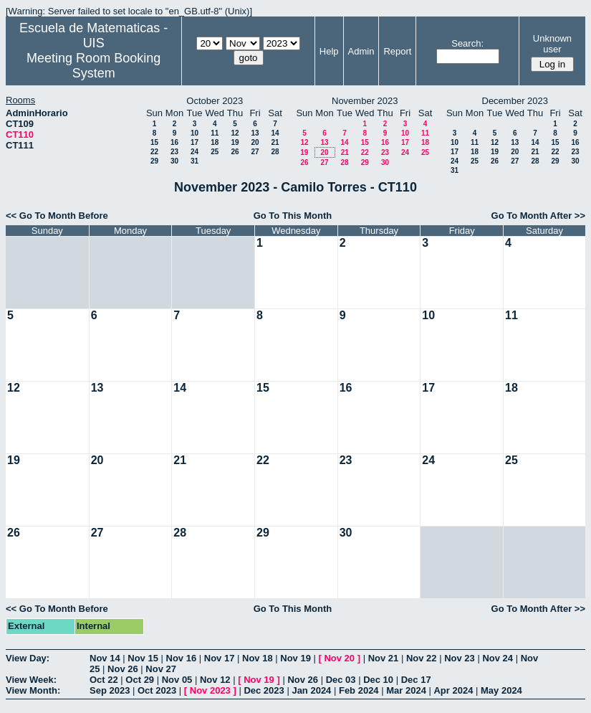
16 (174, 142)
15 (154, 142)
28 (275, 152)
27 (255, 152)
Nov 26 (122, 669)
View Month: (33, 690)
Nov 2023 (210, 690)
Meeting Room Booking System (93, 65)
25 (214, 152)
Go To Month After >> (538, 215)
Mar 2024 (406, 690)
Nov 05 (177, 679)
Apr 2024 (453, 690)
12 (235, 133)
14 (275, 133)
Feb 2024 (359, 690)
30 (174, 161)
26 (235, 152)
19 (235, 142)
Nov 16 (181, 658)
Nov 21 (383, 658)
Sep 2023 (110, 690)
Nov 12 (215, 679)
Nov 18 (257, 658)
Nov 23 (459, 658)
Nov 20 (339, 658)
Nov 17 (219, 658)
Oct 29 (139, 679)
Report (397, 51)
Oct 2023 (157, 690)
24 (194, 152)
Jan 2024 (311, 690)
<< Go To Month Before (57, 215)
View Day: (27, 658)
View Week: (31, 679)
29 (154, 161)
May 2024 (501, 690)
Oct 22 (104, 679)
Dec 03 (341, 679)
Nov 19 (295, 658)
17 (194, 142)
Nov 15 (143, 658)
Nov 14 (105, 658)
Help (329, 51)
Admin (361, 51)
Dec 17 (416, 679)
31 (194, 161)
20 (255, 142)
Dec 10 (378, 679)
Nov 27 (160, 669)
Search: (467, 43)
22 (154, 152)
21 (275, 142)
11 (214, 133)
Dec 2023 (264, 690)
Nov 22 (421, 658)
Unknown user (552, 44)
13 (255, 133)
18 (214, 142)
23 (174, 152)
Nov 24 (497, 658)
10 (194, 133)
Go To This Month (293, 215)
